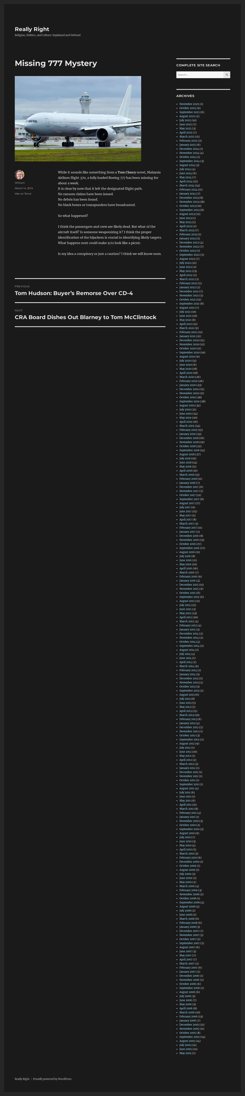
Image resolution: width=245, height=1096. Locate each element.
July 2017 (185, 507)
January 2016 (187, 580)
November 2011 (188, 776)
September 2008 (189, 902)
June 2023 (185, 218)
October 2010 (187, 825)
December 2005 (189, 1024)
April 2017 (185, 519)
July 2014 (185, 654)
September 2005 (189, 1037)
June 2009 (185, 878)
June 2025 (185, 124)
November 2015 (189, 588)
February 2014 (188, 670)
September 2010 (189, 829)
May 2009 (185, 882)
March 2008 (186, 918)
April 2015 (185, 617)
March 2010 (186, 853)
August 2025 (187, 116)
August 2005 (187, 1041)
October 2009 (187, 865)
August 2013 (186, 694)
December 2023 (189, 197)
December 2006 (189, 975)
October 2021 (187, 299)
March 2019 (186, 426)
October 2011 (187, 780)
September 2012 (189, 739)
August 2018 (187, 454)
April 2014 (185, 662)
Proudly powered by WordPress (52, 1079)
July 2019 (185, 409)
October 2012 (187, 735)
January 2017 (187, 531)
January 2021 (187, 336)
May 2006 (185, 1004)
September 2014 (189, 646)
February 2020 (188, 381)
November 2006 (189, 980)
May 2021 (185, 320)
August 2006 (187, 992)
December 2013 (188, 678)
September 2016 (189, 548)
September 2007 (189, 943)
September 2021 (189, 303)
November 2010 (189, 821)
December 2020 (189, 340)
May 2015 (185, 613)
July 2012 (185, 747)
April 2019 (185, 421)
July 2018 (185, 458)
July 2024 (185, 169)
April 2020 (185, 373)
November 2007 (189, 935)
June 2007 (185, 951)
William (20, 182)
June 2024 (185, 173)
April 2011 (185, 804)
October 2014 (187, 641)
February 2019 (188, 430)
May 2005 (185, 1053)
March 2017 (186, 523)
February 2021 (188, 332)
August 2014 (187, 650)
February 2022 (188, 283)
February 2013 (188, 719)
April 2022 (185, 275)
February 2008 (188, 923)
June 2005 (185, 1049)
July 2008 (185, 910)
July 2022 (185, 263)
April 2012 (185, 760)
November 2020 (189, 344)
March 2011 (186, 808)
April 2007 (185, 959)
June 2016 (185, 560)
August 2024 (187, 165)
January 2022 (187, 287)
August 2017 (187, 503)
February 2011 (188, 813)
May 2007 (185, 955)
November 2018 (189, 442)
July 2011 (184, 792)
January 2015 (187, 629)
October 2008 (187, 898)
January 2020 (187, 385)
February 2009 (188, 890)
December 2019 (189, 389)
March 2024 (186, 185)
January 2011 (187, 817)
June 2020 (185, 364)
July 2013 (184, 698)
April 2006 (185, 1008)
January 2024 (187, 193)
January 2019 (187, 434)
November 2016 (189, 540)
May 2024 (185, 177)
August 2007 (187, 947)
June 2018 (185, 462)
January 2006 (187, 1020)
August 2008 (187, 906)
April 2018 (185, 470)
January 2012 (187, 768)
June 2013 (185, 703)
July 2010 (185, 837)
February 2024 (188, 189)
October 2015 (187, 593)
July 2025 (185, 120)
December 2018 (189, 438)
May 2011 (185, 800)
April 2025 (185, 132)
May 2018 (185, 466)
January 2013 (187, 723)
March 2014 (186, 666)
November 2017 (189, 491)
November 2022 (189, 246)
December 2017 (189, 487)
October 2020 (187, 348)
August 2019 (187, 405)
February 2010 (188, 857)
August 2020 (187, 356)
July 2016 (185, 556)
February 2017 (188, 527)
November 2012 (189, 731)
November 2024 (189, 153)
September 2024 (189, 161)
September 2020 (189, 352)
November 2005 (189, 1028)
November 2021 (189, 295)
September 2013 (189, 690)
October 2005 (187, 1033)
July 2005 (185, 1045)
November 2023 (189, 201)
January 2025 (187, 144)
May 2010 (185, 845)
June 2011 (185, 796)
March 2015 (186, 621)
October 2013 (187, 686)
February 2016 (188, 576)
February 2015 (188, 625)
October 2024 (187, 157)
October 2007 (187, 939)
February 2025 (188, 140)
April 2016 (185, 568)
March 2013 (186, 715)
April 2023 (185, 226)
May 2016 (185, 564)
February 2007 (188, 967)
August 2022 (187, 259)
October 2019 (187, 397)
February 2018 (188, 478)
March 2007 (186, 963)
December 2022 (189, 242)
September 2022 (189, 254)
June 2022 (185, 267)
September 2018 (189, 450)
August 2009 (187, 870)
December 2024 (189, 149)
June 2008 (185, 914)
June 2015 (185, 609)
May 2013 (185, 707)
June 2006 (185, 1000)
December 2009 (189, 861)
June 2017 (185, 511)
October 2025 (187, 108)
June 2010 (185, 841)
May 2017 (185, 515)
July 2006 (185, 996)
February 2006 (188, 1016)
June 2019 (185, 413)
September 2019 (189, 401)
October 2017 (187, 495)
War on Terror (23, 193)
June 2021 (185, 316)
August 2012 (187, 743)
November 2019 (189, 393)
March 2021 (186, 328)
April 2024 (185, 181)
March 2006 (187, 1012)
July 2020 (185, 360)
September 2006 (189, 988)
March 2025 (186, 136)
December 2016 (189, 536)
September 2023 (189, 210)
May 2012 (185, 756)
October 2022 (187, 250)
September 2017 (189, 499)
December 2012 (189, 727)
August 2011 (186, 788)
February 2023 (188, 234)
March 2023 (186, 230)
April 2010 (185, 849)
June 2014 (185, 658)
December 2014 (189, 633)
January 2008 (187, 927)
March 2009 (187, 886)
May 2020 (185, 369)
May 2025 (185, 128)
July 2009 (185, 874)
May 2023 (185, 222)
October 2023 (187, 206)
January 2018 (187, 483)
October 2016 (187, 544)
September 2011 (189, 784)
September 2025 (189, 112)
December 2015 (189, 584)
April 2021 (185, 324)
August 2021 (187, 307)
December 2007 (189, 931)
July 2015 (185, 605)
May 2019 (185, 417)
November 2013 (189, 682)
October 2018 (187, 446)
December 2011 (188, 772)
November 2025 (189, 104)
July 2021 (185, 311)
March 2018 (186, 474)
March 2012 (186, 764)
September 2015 (189, 597)
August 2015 (187, 601)
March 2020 (186, 377)
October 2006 (187, 984)
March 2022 (186, 279)
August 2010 (187, 833)
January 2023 (187, 238)
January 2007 (187, 971)
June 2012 (185, 751)
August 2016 (187, 552)
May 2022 (185, 271)
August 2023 (187, 214)
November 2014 (189, 637)
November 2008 (189, 894)
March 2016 (186, 572)
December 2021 (189, 291)
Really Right (32, 29)
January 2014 (187, 674)
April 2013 (185, 711)
